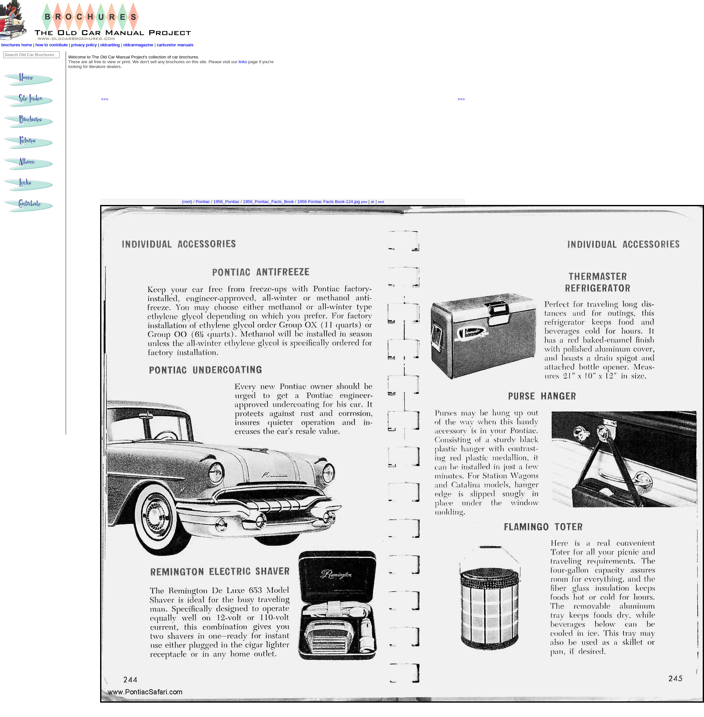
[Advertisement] (283, 150)
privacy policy (84, 44)
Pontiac (203, 201)
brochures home (16, 44)
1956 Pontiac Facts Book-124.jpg (328, 201)
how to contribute (51, 44)
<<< (104, 99)
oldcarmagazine (139, 44)
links (242, 61)
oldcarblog (110, 44)
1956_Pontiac (226, 201)
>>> (461, 99)
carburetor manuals (175, 44)
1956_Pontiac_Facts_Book (268, 201)
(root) (187, 201)
